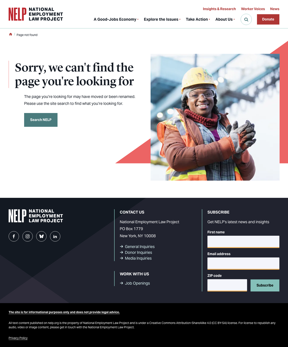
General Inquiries (140, 246)
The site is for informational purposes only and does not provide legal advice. (64, 312)
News (274, 9)
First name (216, 232)
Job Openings (137, 283)
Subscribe (265, 285)
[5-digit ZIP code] (227, 285)
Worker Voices (253, 9)
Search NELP (40, 120)
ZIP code (214, 275)
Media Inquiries (138, 258)
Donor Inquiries (138, 252)
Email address (218, 254)
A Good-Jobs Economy (115, 19)
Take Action (197, 19)
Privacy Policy (18, 338)
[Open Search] (246, 19)
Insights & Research (219, 9)
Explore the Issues (161, 19)
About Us (224, 19)
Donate (268, 19)
